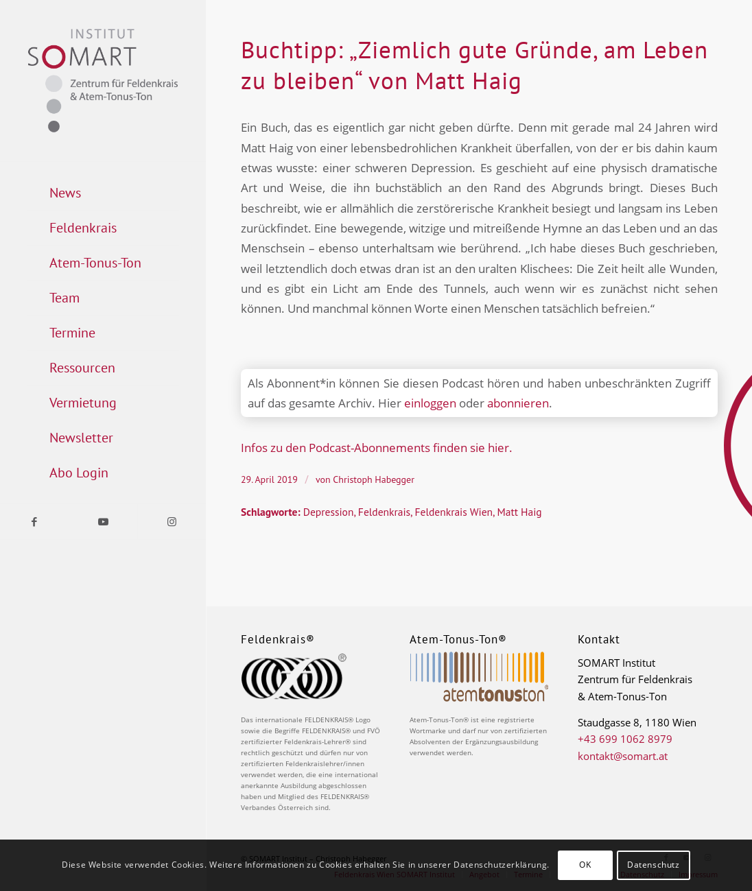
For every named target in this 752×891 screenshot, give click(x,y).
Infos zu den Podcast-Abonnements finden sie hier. (377, 447)
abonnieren (518, 403)
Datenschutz (653, 864)
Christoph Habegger (373, 479)
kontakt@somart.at (623, 756)
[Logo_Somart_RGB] (102, 80)
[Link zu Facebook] (34, 521)
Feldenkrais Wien (454, 512)
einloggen (430, 403)
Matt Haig (519, 512)
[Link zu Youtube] (103, 521)
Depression (328, 512)
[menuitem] (103, 193)
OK (585, 864)
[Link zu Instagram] (171, 521)
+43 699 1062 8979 (625, 739)
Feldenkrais (384, 512)
